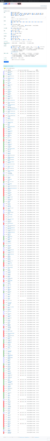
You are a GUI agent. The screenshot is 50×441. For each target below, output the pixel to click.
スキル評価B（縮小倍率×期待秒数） (17, 55)
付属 (31, 46)
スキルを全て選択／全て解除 (16, 24)
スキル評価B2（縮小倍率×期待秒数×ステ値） (30, 55)
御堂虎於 (38, 14)
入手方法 (27, 46)
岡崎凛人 (13, 15)
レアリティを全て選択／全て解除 (16, 33)
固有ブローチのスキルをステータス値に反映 (18, 59)
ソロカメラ (23, 41)
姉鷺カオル (17, 15)
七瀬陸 (38, 13)
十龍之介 (17, 14)
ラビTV (17, 39)
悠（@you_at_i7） (37, 437)
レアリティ (16, 46)
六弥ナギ (34, 13)
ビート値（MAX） (14, 47)
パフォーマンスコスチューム (16, 41)
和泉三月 (22, 13)
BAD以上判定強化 (28, 25)
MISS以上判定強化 (35, 25)
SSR (15, 34)
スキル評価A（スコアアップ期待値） (33, 54)
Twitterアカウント (27, 437)
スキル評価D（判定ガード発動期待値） (29, 56)
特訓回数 (23, 46)
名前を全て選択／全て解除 (15, 12)
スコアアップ (14, 25)
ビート (17, 31)
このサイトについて (22, 437)
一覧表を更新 (6, 61)
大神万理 (42, 14)
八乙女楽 (42, 13)
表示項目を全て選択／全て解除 (16, 45)
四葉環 (26, 13)
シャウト (13, 31)
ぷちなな (21, 39)
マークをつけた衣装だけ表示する (9, 68)
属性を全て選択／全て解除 (15, 30)
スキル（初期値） (37, 47)
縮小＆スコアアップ (15, 26)
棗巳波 (34, 14)
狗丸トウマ (29, 14)
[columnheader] (6, 70)
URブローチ (26, 39)
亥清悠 (25, 14)
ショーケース (35, 46)
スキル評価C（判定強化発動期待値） (17, 56)
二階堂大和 (17, 13)
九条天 (13, 14)
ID (12, 46)
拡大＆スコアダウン (22, 26)
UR (12, 34)
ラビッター (30, 39)
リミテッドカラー (29, 41)
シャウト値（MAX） (42, 46)
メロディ (21, 31)
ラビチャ (13, 39)
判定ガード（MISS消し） (21, 25)
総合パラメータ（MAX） (30, 47)
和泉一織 (13, 13)
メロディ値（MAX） (22, 47)
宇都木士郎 (22, 15)
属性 (19, 46)
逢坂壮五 (30, 13)
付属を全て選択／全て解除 (15, 38)
